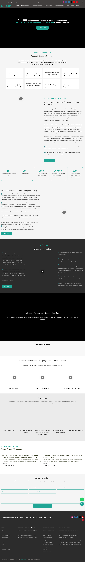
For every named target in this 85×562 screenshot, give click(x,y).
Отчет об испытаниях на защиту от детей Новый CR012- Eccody (42, 432)
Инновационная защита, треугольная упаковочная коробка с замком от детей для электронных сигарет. (70, 86)
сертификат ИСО (9, 430)
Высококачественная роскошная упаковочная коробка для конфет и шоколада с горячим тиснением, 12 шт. (14, 75)
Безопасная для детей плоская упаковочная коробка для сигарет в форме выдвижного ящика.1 (70, 75)
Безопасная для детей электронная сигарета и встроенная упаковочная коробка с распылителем (33, 75)
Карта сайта (23, 559)
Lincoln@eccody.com (73, 535)
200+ (25, 171)
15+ (8, 171)
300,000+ (58, 171)
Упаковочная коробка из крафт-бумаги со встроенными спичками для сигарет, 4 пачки (52, 74)
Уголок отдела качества (42, 388)
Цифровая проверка (14, 388)
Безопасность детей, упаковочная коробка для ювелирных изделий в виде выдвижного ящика (14, 86)
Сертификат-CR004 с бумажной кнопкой (59, 431)
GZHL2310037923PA (76, 430)
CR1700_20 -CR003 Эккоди (26, 431)
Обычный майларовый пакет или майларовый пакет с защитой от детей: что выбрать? (62, 456)
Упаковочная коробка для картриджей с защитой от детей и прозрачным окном (33, 85)
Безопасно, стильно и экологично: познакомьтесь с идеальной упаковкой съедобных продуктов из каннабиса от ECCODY (20, 456)
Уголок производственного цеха (70, 388)
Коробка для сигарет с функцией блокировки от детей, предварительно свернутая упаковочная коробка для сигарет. (51, 86)
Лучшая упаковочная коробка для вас (42, 313)
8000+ (42, 171)
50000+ (75, 171)
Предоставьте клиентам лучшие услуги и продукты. (27, 517)
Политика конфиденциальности (34, 559)
